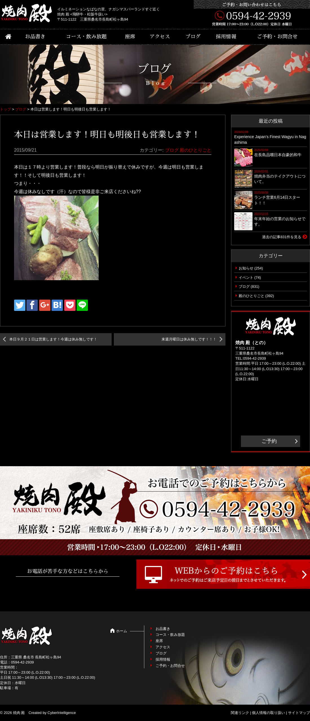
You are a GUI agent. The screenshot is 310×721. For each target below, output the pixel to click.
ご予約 (269, 441)
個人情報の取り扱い (268, 713)
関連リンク (240, 713)
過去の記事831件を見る (281, 237)
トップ (5, 109)
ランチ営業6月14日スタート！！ (277, 200)
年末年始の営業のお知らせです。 (279, 221)
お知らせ (246, 268)
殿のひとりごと (195, 150)
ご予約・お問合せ (277, 36)
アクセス (160, 36)
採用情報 (226, 36)
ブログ (193, 36)
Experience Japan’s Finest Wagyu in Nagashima (270, 139)
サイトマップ (299, 713)
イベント (246, 277)
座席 (130, 36)
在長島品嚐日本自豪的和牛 (278, 154)
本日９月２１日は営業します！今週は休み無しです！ (53, 339)
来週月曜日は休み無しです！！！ (188, 339)
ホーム (121, 631)
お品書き (35, 36)
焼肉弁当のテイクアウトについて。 (279, 179)
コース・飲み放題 (86, 36)
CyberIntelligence (62, 713)
